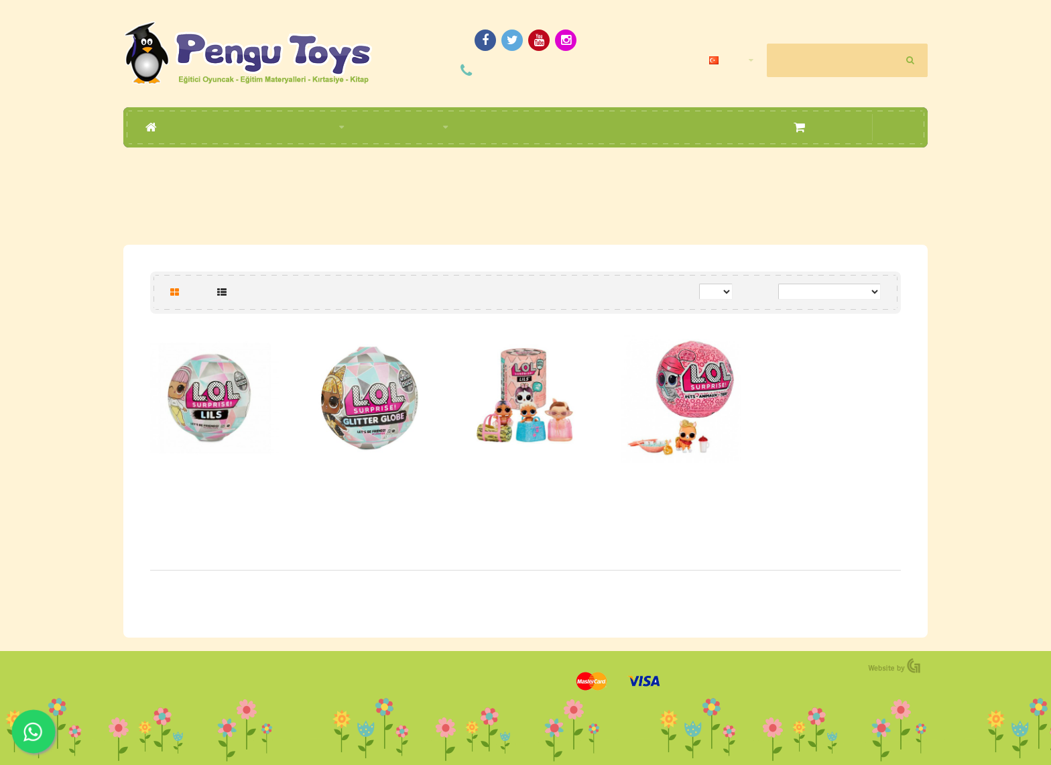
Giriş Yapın (851, 23)
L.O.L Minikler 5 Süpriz (525, 482)
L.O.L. (568, 174)
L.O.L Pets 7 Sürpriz (681, 482)
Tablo (189, 291)
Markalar (530, 174)
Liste (235, 291)
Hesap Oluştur (902, 23)
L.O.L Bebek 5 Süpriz (215, 482)
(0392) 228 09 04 (538, 70)
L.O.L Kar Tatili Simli (370, 482)
